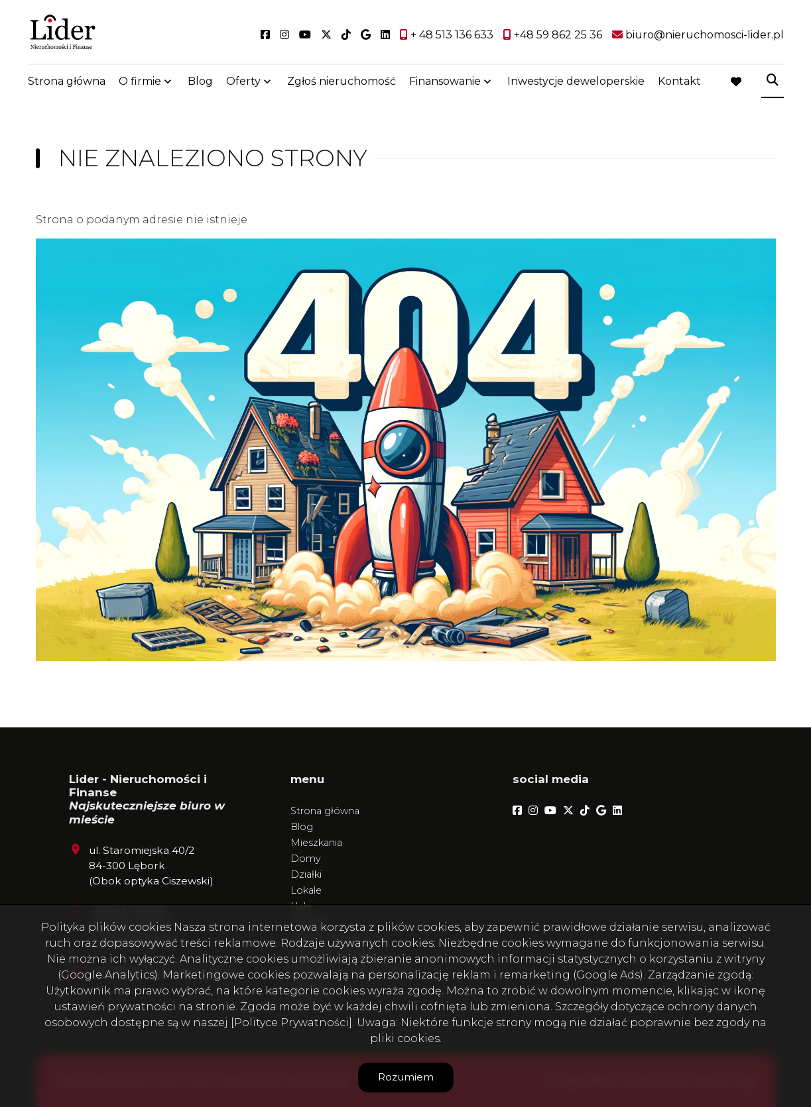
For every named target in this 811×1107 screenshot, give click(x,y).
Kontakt (679, 81)
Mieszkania (316, 843)
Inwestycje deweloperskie (576, 81)
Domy (305, 859)
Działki (306, 874)
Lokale (306, 890)
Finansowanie (445, 81)
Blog (200, 81)
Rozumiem (406, 1077)
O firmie (140, 81)
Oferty (243, 81)
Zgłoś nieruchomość (341, 81)
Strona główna (66, 81)
